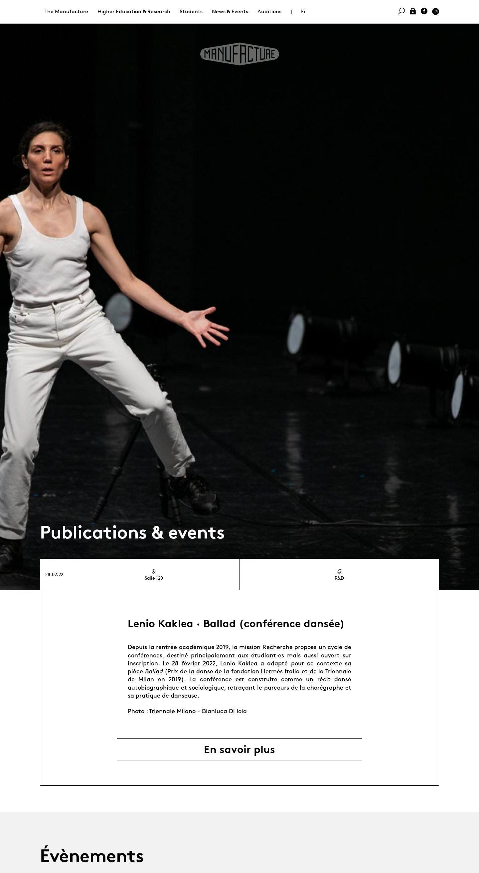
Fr (303, 11)
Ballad (154, 671)
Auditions (269, 11)
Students (191, 11)
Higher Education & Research (133, 11)
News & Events (230, 11)
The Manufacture (66, 11)
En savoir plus (239, 749)
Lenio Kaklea (238, 663)
